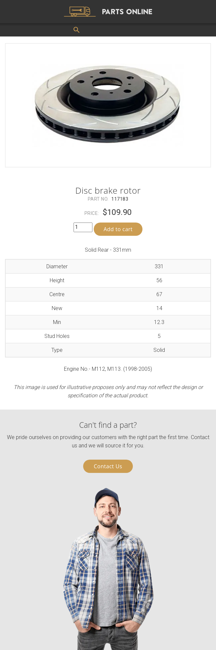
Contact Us (108, 466)
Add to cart (118, 229)
